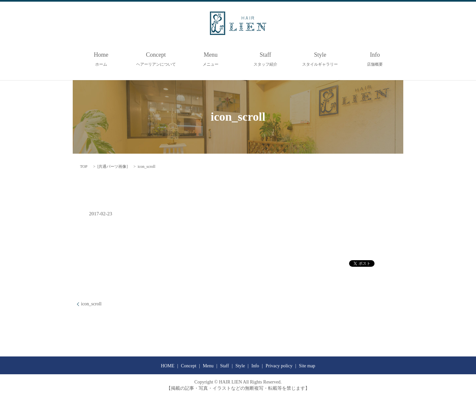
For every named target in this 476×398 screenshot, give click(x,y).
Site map (307, 365)
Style (320, 59)
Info (375, 59)
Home (101, 59)
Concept (156, 59)
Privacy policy (278, 365)
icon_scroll (91, 303)
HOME (167, 365)
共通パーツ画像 (112, 166)
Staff (265, 59)
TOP (83, 166)
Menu (210, 59)
